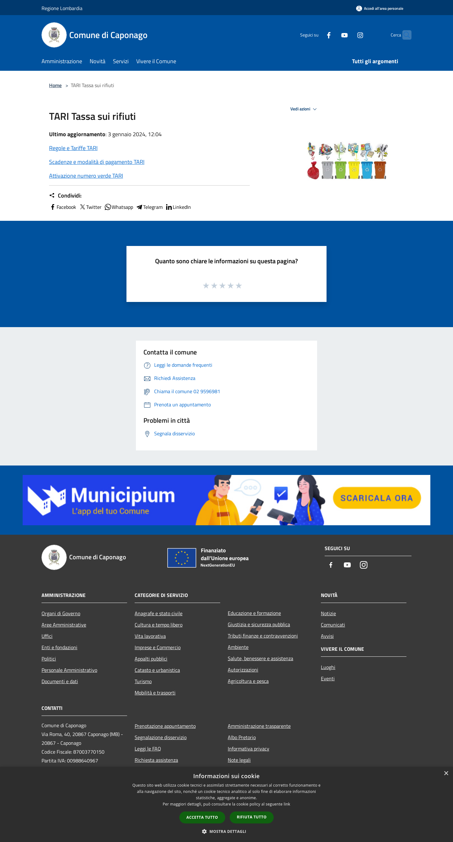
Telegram (149, 207)
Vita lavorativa (150, 636)
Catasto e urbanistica (157, 670)
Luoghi (328, 667)
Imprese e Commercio (158, 647)
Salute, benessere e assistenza (260, 658)
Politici (49, 658)
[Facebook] (316, 35)
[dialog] (226, 804)
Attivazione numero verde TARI (86, 175)
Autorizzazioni (243, 669)
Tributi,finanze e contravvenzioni (263, 635)
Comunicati (333, 624)
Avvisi (327, 636)
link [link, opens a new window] (287, 804)
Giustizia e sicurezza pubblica (259, 624)
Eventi (328, 678)
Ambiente (238, 647)
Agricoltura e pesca (248, 681)
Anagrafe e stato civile (158, 613)
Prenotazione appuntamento (165, 726)
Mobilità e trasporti (155, 692)
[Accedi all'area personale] (379, 8)
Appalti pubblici (151, 658)
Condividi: (65, 195)
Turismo (143, 681)
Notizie (328, 613)
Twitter (90, 207)
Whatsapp (118, 207)
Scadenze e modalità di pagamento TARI (96, 162)
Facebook (62, 207)
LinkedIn (178, 207)
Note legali (239, 760)
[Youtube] (332, 35)
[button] (226, 831)
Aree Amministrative (64, 624)
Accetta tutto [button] (202, 817)
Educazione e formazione (254, 613)
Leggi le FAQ (148, 748)
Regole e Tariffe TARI (73, 148)
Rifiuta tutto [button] (252, 817)
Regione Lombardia (62, 8)
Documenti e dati (60, 681)
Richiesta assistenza (156, 760)
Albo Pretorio (242, 737)
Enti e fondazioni (59, 647)
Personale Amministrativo (69, 670)
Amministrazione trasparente (259, 726)
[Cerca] (403, 34)
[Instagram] (348, 35)
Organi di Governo (61, 613)
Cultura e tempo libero (158, 624)
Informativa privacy (248, 748)
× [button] (446, 773)
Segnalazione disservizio (161, 737)
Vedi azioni (304, 109)
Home (55, 85)
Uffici (47, 636)
